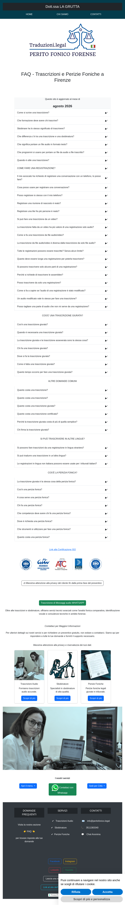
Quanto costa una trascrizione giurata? (36, 406)
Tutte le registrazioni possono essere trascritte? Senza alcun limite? (50, 251)
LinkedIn (55, 870)
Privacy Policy (56, 895)
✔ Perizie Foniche (62, 834)
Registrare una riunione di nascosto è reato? (39, 203)
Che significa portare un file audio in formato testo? (42, 144)
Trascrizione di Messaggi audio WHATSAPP (62, 603)
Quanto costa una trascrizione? (32, 390)
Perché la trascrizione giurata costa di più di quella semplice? (47, 422)
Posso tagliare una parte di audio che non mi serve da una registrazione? (53, 306)
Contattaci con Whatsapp (62, 789)
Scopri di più (29, 698)
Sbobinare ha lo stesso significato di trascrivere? (41, 128)
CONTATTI (95, 14)
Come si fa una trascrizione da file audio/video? (40, 235)
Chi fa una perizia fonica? (29, 505)
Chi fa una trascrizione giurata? (32, 348)
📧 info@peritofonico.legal (96, 821)
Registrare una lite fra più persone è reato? (38, 211)
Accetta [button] (108, 891)
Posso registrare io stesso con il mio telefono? (39, 195)
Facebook (55, 861)
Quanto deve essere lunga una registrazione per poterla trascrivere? (50, 259)
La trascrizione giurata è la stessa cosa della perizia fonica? (46, 481)
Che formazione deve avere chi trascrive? (37, 120)
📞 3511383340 (96, 827)
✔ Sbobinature (62, 827)
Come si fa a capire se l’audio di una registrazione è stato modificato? (51, 290)
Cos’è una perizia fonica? (29, 489)
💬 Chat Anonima (95, 834)
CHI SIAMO (62, 14)
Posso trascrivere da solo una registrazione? (39, 282)
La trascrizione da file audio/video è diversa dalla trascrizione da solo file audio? (56, 243)
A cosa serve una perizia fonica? (33, 497)
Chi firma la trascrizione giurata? (33, 430)
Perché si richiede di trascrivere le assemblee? (40, 275)
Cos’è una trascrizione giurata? (32, 324)
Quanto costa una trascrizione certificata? (37, 414)
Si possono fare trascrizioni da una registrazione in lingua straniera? (50, 448)
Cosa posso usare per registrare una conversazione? (43, 187)
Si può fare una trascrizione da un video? (37, 219)
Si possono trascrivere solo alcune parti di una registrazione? (47, 267)
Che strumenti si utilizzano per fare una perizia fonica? (44, 529)
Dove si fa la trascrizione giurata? (33, 356)
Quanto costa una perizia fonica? (33, 537)
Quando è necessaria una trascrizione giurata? (40, 332)
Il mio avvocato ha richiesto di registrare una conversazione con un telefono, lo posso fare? (59, 178)
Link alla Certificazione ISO (62, 549)
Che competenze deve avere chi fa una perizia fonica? (44, 513)
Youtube (69, 870)
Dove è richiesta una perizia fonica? (34, 521)
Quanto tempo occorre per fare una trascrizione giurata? (44, 372)
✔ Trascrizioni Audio (62, 821)
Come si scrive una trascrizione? (33, 112)
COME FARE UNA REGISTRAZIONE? (36, 168)
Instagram (70, 861)
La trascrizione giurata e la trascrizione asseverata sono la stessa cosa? (52, 340)
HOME (29, 14)
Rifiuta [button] (76, 891)
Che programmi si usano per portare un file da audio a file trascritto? (50, 152)
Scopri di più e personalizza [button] (91, 899)
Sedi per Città (96, 786)
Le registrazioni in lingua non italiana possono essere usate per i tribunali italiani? (57, 463)
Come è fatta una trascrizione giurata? (36, 364)
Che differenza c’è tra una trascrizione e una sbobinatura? (45, 136)
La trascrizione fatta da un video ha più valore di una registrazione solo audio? (55, 227)
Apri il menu (27, 786)
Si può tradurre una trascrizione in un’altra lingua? (41, 455)
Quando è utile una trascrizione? (33, 160)
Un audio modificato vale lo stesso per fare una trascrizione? (47, 298)
